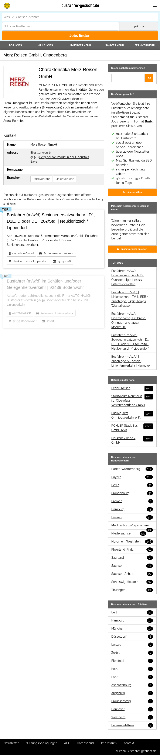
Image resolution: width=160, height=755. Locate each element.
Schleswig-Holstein (132, 582)
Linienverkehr (80, 45)
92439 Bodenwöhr (23, 321)
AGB (67, 743)
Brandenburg (132, 493)
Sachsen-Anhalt (132, 574)
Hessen (132, 517)
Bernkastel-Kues (132, 725)
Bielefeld (132, 661)
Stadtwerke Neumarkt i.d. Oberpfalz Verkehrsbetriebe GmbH (132, 400)
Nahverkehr (114, 45)
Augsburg (132, 693)
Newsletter (11, 743)
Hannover (132, 709)
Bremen (132, 501)
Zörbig (132, 653)
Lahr (132, 677)
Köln (132, 669)
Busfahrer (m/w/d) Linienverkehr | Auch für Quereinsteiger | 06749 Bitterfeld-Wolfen (127, 277)
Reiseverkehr (41, 178)
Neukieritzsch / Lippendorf (28, 261)
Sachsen (132, 566)
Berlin (132, 485)
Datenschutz (85, 743)
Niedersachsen (128, 533)
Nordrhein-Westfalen (132, 541)
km (138, 26)
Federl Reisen (132, 388)
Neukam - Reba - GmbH (132, 440)
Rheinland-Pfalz (132, 549)
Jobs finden (80, 35)
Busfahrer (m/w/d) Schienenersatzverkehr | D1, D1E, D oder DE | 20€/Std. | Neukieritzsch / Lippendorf (130, 341)
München (132, 628)
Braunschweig (132, 701)
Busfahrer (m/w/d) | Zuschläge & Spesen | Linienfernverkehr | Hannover (131, 361)
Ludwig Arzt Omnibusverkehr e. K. (132, 415)
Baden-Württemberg (132, 469)
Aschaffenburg (132, 685)
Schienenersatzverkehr (56, 253)
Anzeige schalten (132, 192)
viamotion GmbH (21, 253)
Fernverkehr (145, 45)
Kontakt (128, 743)
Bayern (35, 161)
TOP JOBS (15, 45)
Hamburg (132, 509)
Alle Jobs (45, 45)
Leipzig (132, 645)
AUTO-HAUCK (20, 313)
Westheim (132, 717)
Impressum (109, 743)
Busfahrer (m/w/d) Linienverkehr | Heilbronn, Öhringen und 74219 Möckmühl (128, 320)
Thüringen (132, 590)
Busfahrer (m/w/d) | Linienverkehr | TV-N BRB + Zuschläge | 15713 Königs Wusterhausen (129, 299)
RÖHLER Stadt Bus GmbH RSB (132, 427)
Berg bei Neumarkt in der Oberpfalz (64, 157)
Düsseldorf (132, 636)
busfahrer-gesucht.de (80, 5)
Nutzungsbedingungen (41, 743)
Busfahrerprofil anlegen (132, 248)
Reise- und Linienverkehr (54, 313)
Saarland (132, 557)
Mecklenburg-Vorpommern (132, 526)
